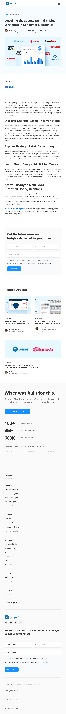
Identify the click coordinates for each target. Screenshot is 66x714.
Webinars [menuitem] (8, 564)
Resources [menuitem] (9, 540)
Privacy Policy (47, 263)
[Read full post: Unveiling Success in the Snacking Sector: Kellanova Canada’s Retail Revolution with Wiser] (33, 349)
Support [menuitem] (8, 573)
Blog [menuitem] (6, 552)
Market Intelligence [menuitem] (12, 498)
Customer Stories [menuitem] (11, 544)
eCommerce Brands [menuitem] (12, 527)
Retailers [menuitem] (8, 519)
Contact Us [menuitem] (9, 581)
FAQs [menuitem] (6, 560)
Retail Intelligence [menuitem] (11, 493)
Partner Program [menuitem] (11, 603)
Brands (8, 318)
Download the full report (14, 209)
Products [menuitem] (8, 485)
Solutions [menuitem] (8, 515)
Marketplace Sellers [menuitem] (12, 531)
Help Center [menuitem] (9, 577)
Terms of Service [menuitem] (11, 700)
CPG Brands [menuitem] (9, 523)
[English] (9, 479)
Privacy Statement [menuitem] (11, 691)
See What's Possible (17, 411)
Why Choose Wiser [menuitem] (11, 548)
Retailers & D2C (15, 15)
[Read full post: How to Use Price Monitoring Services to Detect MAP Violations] (18, 305)
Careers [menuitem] (7, 598)
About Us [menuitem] (8, 594)
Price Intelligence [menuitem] (11, 489)
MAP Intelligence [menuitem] (11, 502)
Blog (6, 15)
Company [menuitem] (8, 590)
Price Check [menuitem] (9, 506)
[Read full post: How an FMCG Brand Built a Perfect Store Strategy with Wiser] (48, 305)
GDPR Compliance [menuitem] (11, 708)
